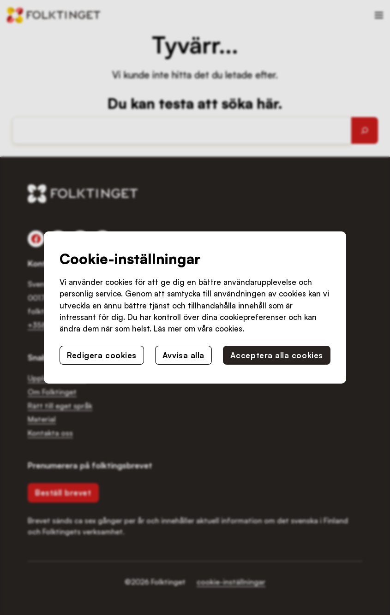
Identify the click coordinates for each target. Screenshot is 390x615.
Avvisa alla (183, 355)
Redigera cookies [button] (102, 355)
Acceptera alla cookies (276, 355)
